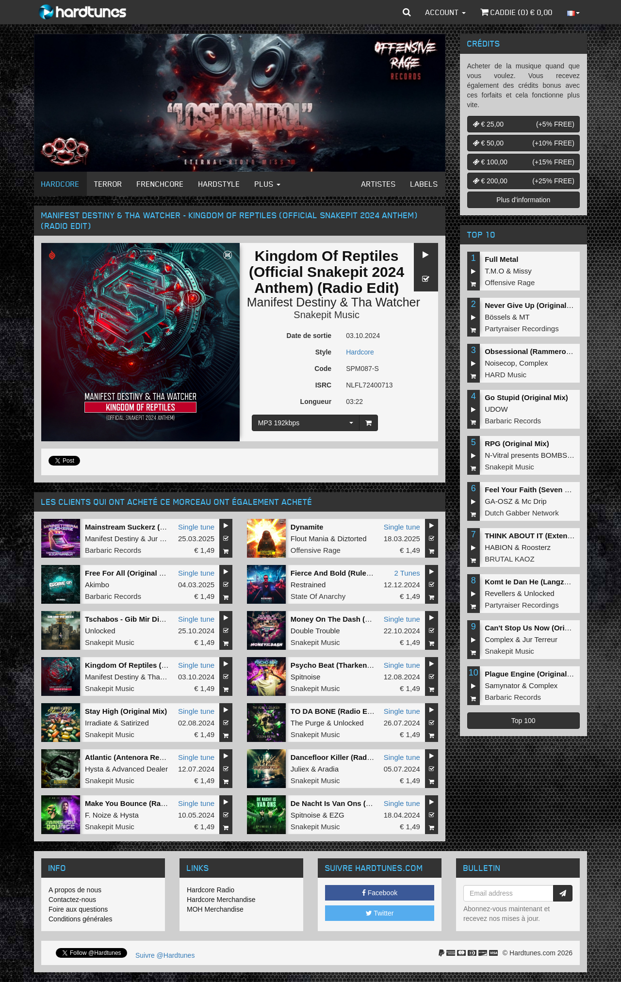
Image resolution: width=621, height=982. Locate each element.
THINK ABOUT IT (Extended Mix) (541, 535)
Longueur (316, 401)
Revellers (500, 593)
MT (524, 317)
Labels (424, 184)
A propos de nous (75, 890)
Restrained (308, 584)
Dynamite (307, 527)
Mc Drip (534, 501)
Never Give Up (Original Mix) (534, 305)
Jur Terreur (164, 538)
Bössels (497, 317)
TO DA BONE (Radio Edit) (335, 711)
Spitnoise (306, 677)
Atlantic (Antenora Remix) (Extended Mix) (156, 757)
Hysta (94, 769)
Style (323, 352)
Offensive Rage (316, 550)
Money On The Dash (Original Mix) (350, 619)
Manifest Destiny (292, 302)
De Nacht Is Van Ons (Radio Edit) (347, 803)
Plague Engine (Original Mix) (534, 674)
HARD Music (505, 374)
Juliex (300, 769)
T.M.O (494, 271)
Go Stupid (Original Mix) (526, 397)
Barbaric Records (113, 550)
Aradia (328, 769)
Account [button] (445, 12)
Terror (108, 184)
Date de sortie (309, 335)
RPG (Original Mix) (517, 443)
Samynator (502, 685)
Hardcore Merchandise (221, 899)
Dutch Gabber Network (522, 513)
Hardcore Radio (210, 890)
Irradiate (98, 723)
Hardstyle (219, 184)
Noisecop (500, 363)
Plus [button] (267, 184)
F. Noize (98, 815)
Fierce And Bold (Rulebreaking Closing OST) (368, 573)
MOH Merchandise (215, 909)
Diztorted (351, 538)
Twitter (380, 913)
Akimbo (97, 584)
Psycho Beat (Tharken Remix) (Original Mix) (366, 665)
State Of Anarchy (318, 596)
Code (322, 368)
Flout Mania (309, 538)
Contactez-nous (72, 899)
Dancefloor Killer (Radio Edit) (341, 757)
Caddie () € (516, 12)
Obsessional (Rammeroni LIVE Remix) (551, 351)
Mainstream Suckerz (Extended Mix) (147, 527)
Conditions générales (81, 919)
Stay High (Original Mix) (126, 711)
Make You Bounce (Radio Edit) (137, 803)
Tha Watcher (385, 302)
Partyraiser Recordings (522, 328)
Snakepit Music (327, 314)
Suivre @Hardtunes (165, 955)
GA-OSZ (499, 501)
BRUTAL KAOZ (510, 559)
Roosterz (536, 547)
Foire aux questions (78, 909)
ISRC (323, 385)
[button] (406, 12)
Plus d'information (523, 200)
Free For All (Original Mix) (129, 573)
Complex (533, 363)
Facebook (379, 893)
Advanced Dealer (140, 769)
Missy (522, 271)
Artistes (378, 184)
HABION (499, 547)
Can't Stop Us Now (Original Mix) (541, 628)
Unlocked (100, 631)
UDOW (496, 409)
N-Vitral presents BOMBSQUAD (536, 455)
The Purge (308, 723)
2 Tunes (407, 573)
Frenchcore (160, 184)
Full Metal (501, 259)
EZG (336, 815)
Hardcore (60, 184)
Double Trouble (315, 631)
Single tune (196, 527)
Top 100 (523, 720)
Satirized (134, 723)
